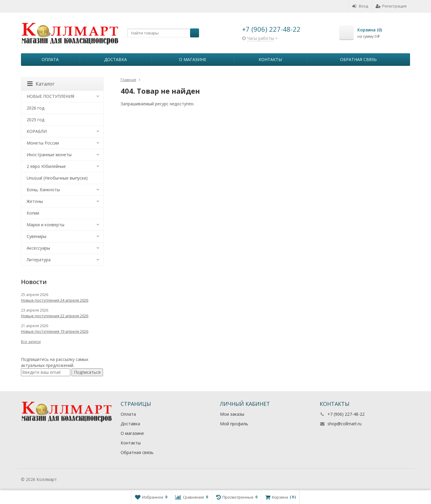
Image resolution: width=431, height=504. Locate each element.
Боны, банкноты (43, 189)
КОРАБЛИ (37, 131)
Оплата (50, 59)
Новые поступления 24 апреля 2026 (54, 300)
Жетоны (35, 201)
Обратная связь (358, 59)
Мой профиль (234, 423)
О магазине (192, 59)
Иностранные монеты (49, 154)
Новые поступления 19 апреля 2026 (54, 331)
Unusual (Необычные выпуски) (57, 178)
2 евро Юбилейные (46, 166)
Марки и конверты (45, 224)
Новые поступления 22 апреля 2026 (54, 315)
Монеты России (43, 143)
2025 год (35, 119)
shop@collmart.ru (344, 423)
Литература (39, 259)
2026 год (35, 108)
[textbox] (163, 32)
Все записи (31, 341)
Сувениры (36, 236)
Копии (33, 213)
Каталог (40, 84)
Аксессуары (38, 248)
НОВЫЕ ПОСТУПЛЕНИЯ (50, 96)
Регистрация (391, 6)
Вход (360, 6)
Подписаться (87, 372)
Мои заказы (232, 414)
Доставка (115, 59)
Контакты (270, 59)
